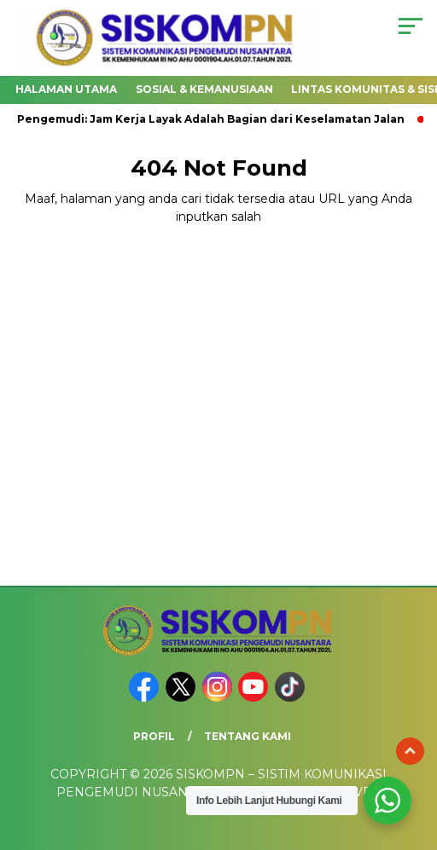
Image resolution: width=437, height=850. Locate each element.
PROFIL (154, 736)
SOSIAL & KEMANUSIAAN (204, 89)
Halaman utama (66, 89)
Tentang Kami (247, 736)
